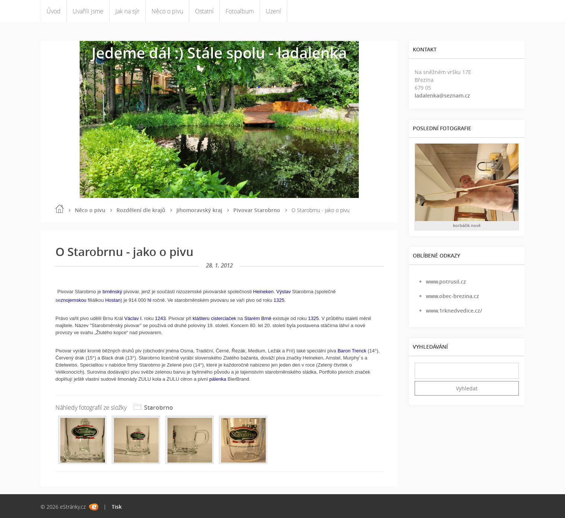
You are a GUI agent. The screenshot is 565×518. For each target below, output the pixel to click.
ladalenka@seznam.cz (442, 95)
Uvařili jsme (88, 11)
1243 (160, 318)
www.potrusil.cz (446, 281)
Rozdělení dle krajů (140, 210)
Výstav (283, 291)
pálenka (217, 379)
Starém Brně (257, 318)
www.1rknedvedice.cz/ (454, 310)
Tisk (117, 506)
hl (149, 300)
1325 (279, 300)
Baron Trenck (352, 351)
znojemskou (73, 300)
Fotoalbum (240, 11)
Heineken (263, 291)
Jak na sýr (127, 11)
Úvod (54, 11)
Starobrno (158, 407)
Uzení (273, 11)
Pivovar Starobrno (256, 210)
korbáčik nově (467, 225)
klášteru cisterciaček (214, 318)
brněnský (112, 291)
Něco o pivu (167, 11)
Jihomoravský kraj (199, 210)
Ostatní (204, 11)
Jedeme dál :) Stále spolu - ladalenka (219, 52)
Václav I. (133, 318)
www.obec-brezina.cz (452, 296)
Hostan (113, 300)
